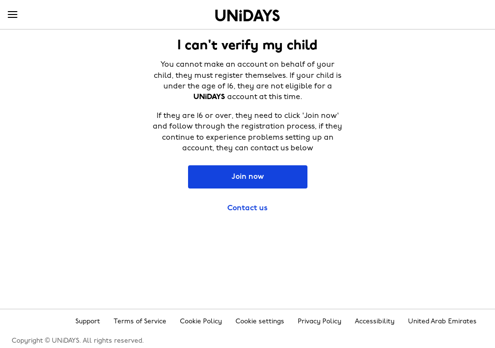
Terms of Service (140, 321)
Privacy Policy (319, 321)
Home (247, 15)
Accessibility (374, 321)
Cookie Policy (201, 321)
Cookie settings (259, 321)
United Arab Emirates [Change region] (442, 321)
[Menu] (12, 15)
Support (87, 321)
